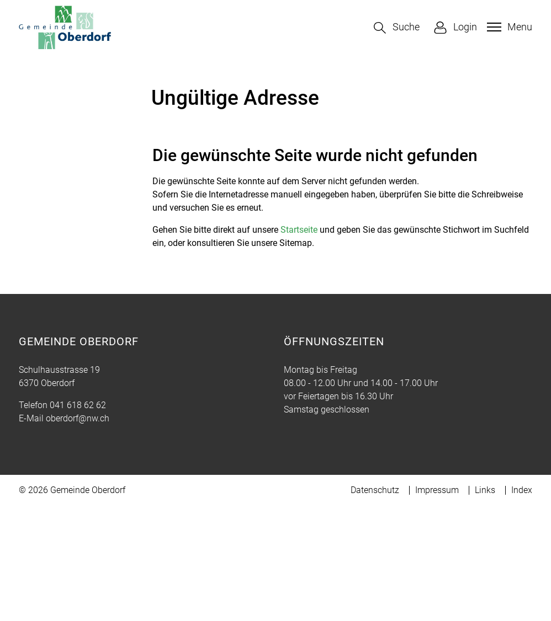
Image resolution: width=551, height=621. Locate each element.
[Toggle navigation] (508, 27)
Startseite (298, 345)
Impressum (437, 605)
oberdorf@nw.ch (77, 533)
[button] (397, 28)
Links (485, 605)
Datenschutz (375, 605)
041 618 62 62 (78, 520)
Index (521, 605)
